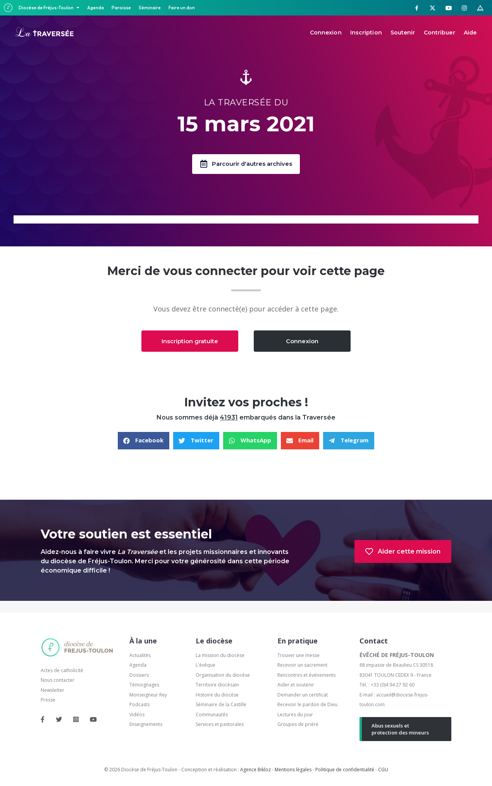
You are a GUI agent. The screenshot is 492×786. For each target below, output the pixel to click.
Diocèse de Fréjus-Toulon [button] (46, 7)
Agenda (95, 7)
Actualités (140, 655)
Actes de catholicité (62, 670)
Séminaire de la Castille (221, 705)
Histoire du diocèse (217, 695)
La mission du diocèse (220, 655)
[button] (246, 164)
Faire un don (182, 7)
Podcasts (139, 705)
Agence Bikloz (255, 770)
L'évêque (205, 665)
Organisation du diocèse (223, 675)
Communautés (212, 715)
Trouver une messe (298, 655)
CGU (383, 770)
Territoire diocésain (217, 685)
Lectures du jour (295, 715)
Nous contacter (57, 680)
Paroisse (121, 7)
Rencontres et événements (306, 675)
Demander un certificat (302, 695)
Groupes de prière (297, 724)
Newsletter (52, 690)
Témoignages (144, 685)
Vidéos (137, 715)
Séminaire (150, 7)
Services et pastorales (220, 724)
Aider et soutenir (295, 685)
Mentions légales (293, 770)
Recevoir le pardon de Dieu (307, 705)
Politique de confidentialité (344, 770)
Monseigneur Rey (148, 695)
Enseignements (146, 724)
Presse (48, 700)
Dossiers (139, 675)
